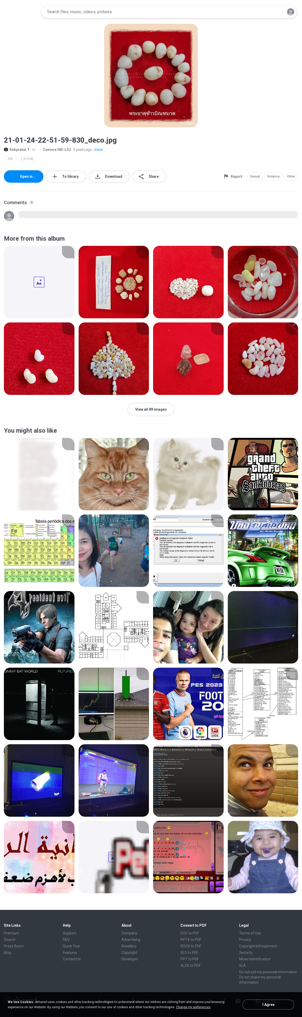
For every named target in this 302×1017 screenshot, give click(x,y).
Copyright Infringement (258, 946)
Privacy (245, 940)
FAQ (66, 940)
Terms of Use (250, 933)
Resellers (129, 946)
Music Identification (255, 959)
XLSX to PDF (190, 965)
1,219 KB (27, 159)
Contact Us (72, 959)
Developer (130, 959)
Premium (11, 933)
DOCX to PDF (190, 946)
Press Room (14, 946)
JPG (10, 159)
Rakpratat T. (17, 150)
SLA (242, 965)
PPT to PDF (189, 959)
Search (10, 940)
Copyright (129, 952)
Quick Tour (71, 946)
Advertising (131, 940)
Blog (7, 952)
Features (70, 952)
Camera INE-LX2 (54, 150)
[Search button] (276, 12)
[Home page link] (20, 12)
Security (246, 952)
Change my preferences (193, 1007)
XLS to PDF (189, 952)
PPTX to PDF (190, 940)
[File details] (39, 282)
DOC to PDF (189, 933)
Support (69, 933)
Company (129, 933)
